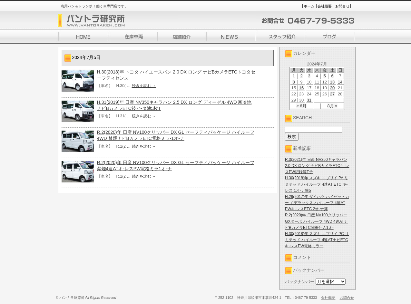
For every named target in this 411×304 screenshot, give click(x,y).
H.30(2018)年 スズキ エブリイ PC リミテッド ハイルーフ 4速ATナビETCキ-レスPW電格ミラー (317, 239)
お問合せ (342, 6)
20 (332, 87)
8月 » (332, 105)
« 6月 (301, 105)
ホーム (309, 6)
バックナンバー (299, 281)
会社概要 (325, 6)
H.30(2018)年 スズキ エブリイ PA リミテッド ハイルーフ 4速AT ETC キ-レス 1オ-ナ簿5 (316, 184)
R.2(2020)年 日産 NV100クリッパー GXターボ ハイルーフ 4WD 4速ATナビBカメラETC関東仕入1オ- (316, 221)
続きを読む (144, 85)
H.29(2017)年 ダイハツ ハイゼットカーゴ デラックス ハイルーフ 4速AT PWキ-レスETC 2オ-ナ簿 (317, 202)
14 (340, 82)
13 (332, 82)
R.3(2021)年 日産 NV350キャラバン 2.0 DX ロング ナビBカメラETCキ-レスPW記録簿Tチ (317, 165)
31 (309, 100)
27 (332, 94)
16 (301, 87)
